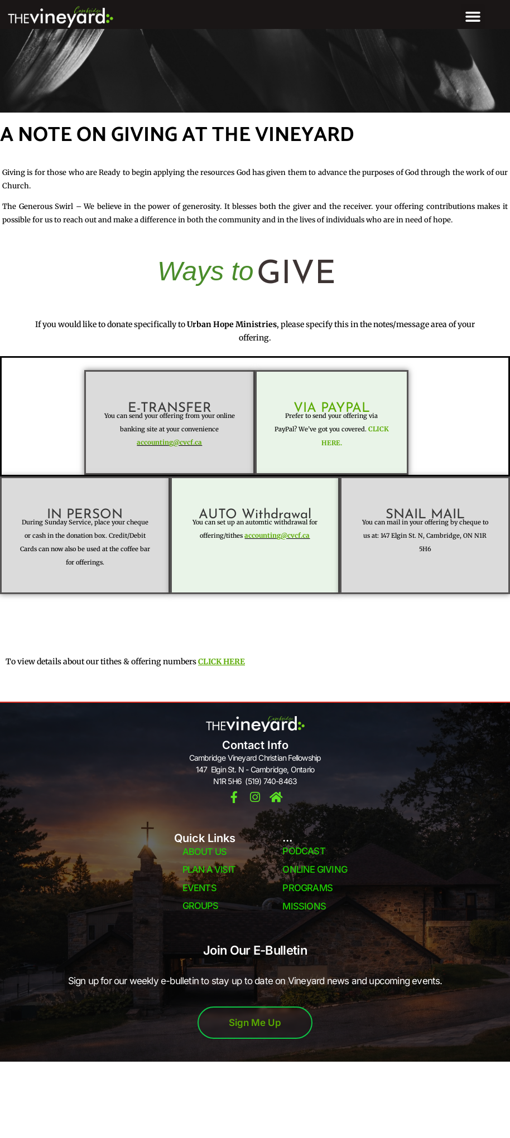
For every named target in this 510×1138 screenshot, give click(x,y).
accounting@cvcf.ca (169, 442)
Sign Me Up (255, 1022)
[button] (473, 16)
